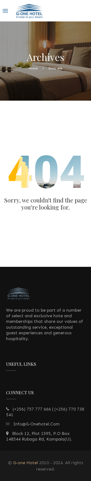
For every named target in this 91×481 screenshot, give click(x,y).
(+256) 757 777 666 (32, 409)
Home (33, 68)
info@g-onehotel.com (36, 424)
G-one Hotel (25, 462)
